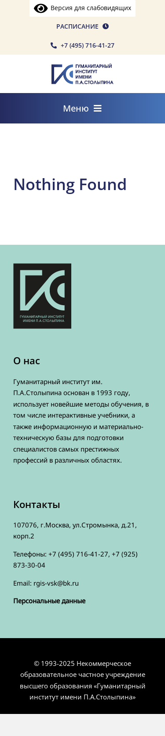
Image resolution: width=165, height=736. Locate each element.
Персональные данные (49, 600)
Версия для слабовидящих (83, 8)
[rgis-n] (82, 67)
